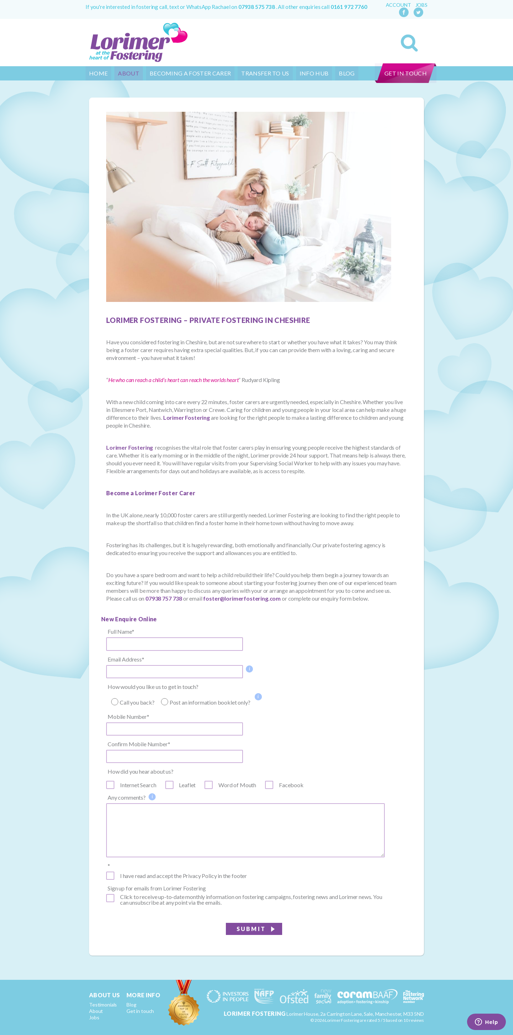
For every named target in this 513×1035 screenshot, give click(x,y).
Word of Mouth (237, 785)
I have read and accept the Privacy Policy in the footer (183, 876)
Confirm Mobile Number (139, 744)
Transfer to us (265, 73)
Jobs (421, 4)
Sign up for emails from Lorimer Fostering (157, 888)
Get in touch (405, 73)
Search (409, 43)
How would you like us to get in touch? (153, 687)
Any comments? (127, 797)
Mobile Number (128, 717)
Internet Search (138, 785)
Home (98, 73)
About (128, 73)
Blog (346, 73)
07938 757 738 (163, 598)
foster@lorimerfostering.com (242, 598)
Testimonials (103, 1005)
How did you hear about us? (140, 771)
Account (398, 4)
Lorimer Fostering (186, 417)
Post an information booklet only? (210, 702)
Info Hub (314, 73)
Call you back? (137, 702)
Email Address (126, 659)
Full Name (121, 631)
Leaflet (187, 785)
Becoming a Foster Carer (190, 73)
